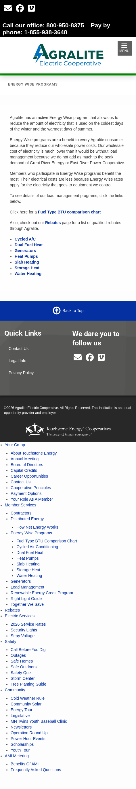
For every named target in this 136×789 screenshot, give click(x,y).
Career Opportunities (29, 476)
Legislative (20, 715)
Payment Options (26, 493)
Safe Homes (22, 661)
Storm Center (23, 678)
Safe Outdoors (24, 667)
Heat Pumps (26, 256)
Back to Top (73, 310)
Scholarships (22, 744)
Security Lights (24, 630)
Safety (10, 641)
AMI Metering (17, 756)
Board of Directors (27, 464)
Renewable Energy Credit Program (42, 593)
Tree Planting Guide (28, 684)
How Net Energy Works (37, 527)
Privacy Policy (21, 372)
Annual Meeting (25, 459)
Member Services (20, 505)
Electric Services (20, 616)
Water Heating (28, 273)
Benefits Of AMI (25, 764)
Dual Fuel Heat (29, 245)
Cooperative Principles (31, 487)
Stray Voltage (23, 635)
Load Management (27, 587)
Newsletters (21, 727)
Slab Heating (27, 262)
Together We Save (27, 604)
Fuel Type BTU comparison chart (69, 212)
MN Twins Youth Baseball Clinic (39, 721)
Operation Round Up (29, 733)
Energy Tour (21, 709)
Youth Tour (20, 750)
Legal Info (17, 360)
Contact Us (18, 348)
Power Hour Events (28, 738)
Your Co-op (15, 444)
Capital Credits (24, 470)
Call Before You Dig (28, 649)
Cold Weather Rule (28, 698)
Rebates (53, 222)
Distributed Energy (27, 518)
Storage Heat (27, 268)
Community (15, 690)
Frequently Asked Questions (36, 769)
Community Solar (26, 704)
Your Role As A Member (32, 499)
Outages (18, 655)
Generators (25, 250)
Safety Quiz (21, 672)
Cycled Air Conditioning (37, 546)
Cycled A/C (25, 239)
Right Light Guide (26, 598)
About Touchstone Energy (34, 453)
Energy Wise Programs (31, 533)
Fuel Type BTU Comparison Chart (46, 541)
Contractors (21, 513)
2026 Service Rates (28, 624)
